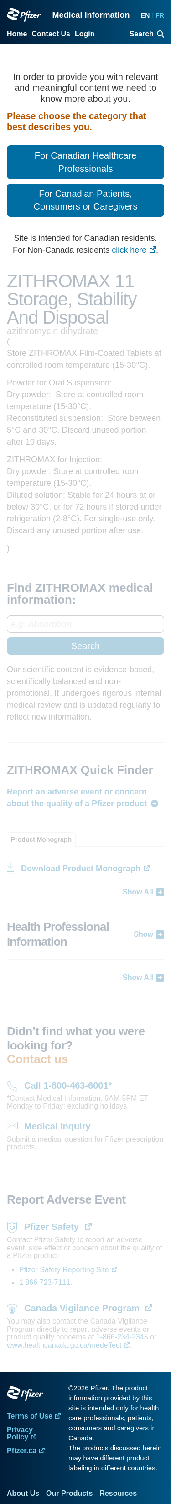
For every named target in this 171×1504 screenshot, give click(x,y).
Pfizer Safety (53, 1226)
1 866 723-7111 (44, 1282)
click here (129, 250)
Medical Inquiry (57, 1126)
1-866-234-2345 (123, 1337)
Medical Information (91, 15)
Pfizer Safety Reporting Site (64, 1270)
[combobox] (85, 635)
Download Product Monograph (80, 868)
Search (85, 646)
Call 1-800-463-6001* (68, 1085)
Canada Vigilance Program (83, 1308)
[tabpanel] (85, 915)
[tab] (41, 839)
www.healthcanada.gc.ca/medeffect (64, 1345)
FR (159, 15)
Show (143, 934)
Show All (138, 892)
